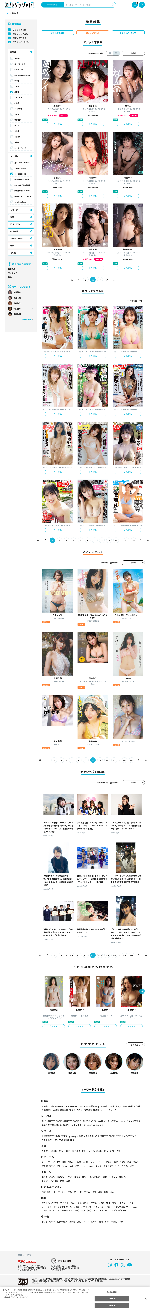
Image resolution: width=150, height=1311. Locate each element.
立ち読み (58, 124)
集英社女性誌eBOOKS (22, 191)
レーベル (14, 156)
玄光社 (16, 81)
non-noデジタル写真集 (22, 185)
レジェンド (71, 1210)
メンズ (90, 1221)
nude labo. (69, 1139)
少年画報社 (18, 109)
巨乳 (68, 1162)
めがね (95, 1151)
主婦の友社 (18, 97)
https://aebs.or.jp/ (38, 1283)
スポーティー (84, 1165)
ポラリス (59, 1139)
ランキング (12, 273)
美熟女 (81, 1177)
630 (131, 955)
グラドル (50, 1203)
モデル (97, 1203)
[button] (142, 991)
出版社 (13, 51)
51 (126, 540)
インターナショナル (107, 1165)
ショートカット (100, 1162)
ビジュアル (15, 224)
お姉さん (65, 1177)
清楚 (48, 1180)
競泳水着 (79, 1151)
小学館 (16, 103)
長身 (132, 1162)
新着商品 (11, 269)
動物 (103, 1221)
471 (78, 955)
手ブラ (49, 1221)
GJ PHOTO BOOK (20, 174)
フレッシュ (65, 1165)
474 (100, 955)
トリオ (60, 1191)
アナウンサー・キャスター (96, 1206)
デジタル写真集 (19, 29)
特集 (10, 277)
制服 (65, 1151)
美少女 (49, 1177)
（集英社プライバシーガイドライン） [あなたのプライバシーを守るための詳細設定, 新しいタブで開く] (17, 1297)
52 (133, 540)
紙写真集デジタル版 (51, 1136)
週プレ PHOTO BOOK (21, 163)
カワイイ (117, 1177)
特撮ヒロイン (51, 1210)
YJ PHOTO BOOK (20, 168)
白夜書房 (17, 137)
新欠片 (16, 125)
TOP (6, 13)
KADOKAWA (18, 69)
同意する (111, 1305)
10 (116, 540)
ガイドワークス (19, 64)
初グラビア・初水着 (69, 1221)
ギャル (127, 1165)
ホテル (90, 1191)
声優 (111, 1203)
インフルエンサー (125, 1206)
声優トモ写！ (48, 1139)
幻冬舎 (16, 86)
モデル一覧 (26, 319)
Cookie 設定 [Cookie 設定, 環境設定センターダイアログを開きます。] (111, 1292)
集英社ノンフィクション (22, 196)
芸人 (86, 1210)
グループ (75, 1191)
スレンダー (51, 1162)
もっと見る (135, 1044)
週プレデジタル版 (20, 33)
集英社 (16, 92)
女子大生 (125, 1203)
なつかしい (98, 1177)
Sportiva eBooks (20, 202)
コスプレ (50, 1151)
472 (85, 955)
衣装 (12, 217)
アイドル (68, 1203)
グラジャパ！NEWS (21, 42)
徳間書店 (17, 120)
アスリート (101, 1210)
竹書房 (16, 114)
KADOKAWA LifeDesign (22, 75)
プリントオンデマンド (125, 1136)
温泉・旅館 (107, 1191)
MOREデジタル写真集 (21, 179)
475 (107, 955)
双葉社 (16, 142)
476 (114, 955)
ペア (47, 1191)
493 (131, 760)
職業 (12, 245)
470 (71, 955)
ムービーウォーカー (21, 148)
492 (124, 760)
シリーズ (14, 210)
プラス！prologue (69, 1136)
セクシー (135, 1177)
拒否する (111, 1298)
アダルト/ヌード (118, 1210)
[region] (75, 1299)
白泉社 (16, 131)
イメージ (14, 231)
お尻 (82, 1162)
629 (124, 955)
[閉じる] (146, 1299)
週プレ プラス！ (20, 38)
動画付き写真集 (86, 1136)
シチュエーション (17, 238)
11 (114, 760)
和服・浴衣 (112, 1151)
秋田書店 (17, 58)
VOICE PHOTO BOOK (103, 1136)
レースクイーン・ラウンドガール (61, 1206)
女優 (83, 1203)
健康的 (49, 1165)
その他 (13, 252)
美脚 (119, 1162)
